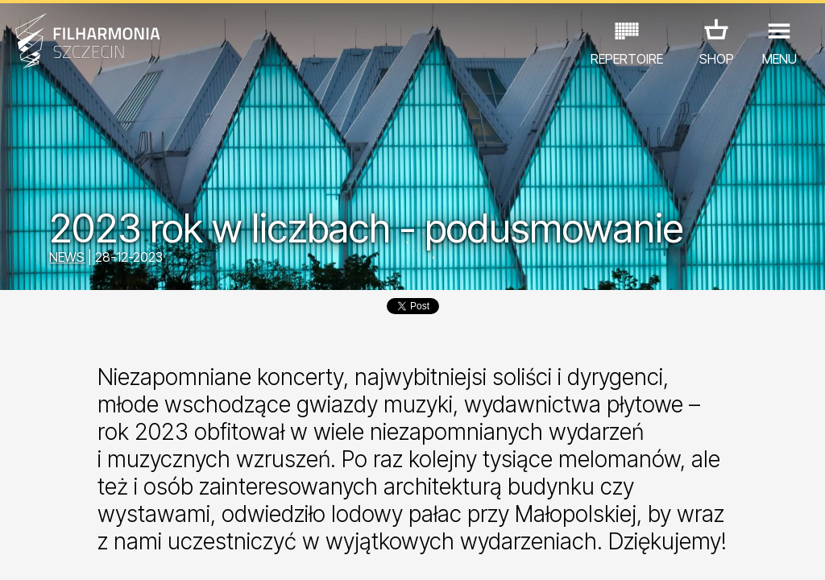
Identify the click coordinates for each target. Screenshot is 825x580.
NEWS (67, 257)
